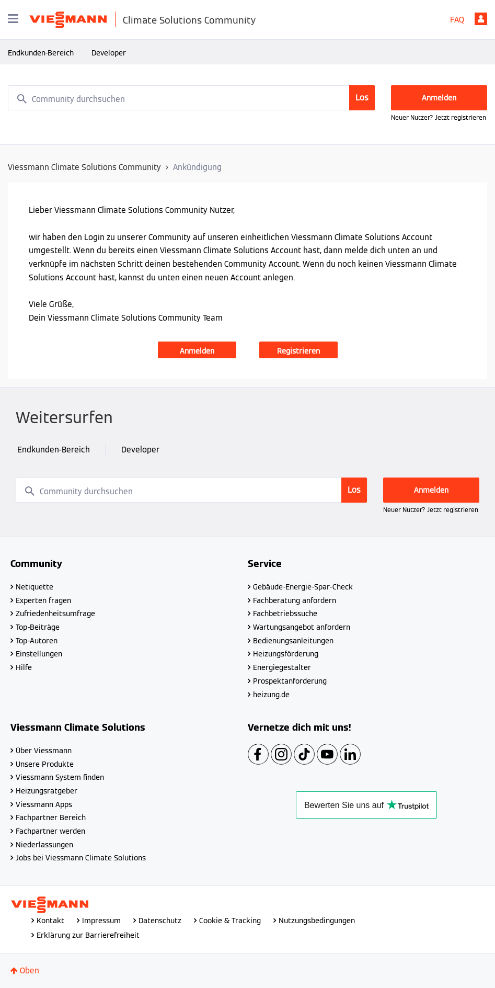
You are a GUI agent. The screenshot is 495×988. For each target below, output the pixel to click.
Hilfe (24, 667)
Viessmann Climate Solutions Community (84, 167)
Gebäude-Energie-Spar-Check (303, 587)
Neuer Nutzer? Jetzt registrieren (438, 117)
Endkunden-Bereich (41, 53)
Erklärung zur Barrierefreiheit (88, 935)
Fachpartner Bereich (51, 817)
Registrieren (298, 351)
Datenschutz (160, 920)
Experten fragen (43, 600)
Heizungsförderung (285, 653)
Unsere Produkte (45, 764)
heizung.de (271, 694)
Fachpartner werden (50, 831)
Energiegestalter (282, 667)
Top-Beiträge (38, 627)
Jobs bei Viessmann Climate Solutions (81, 857)
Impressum (101, 920)
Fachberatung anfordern (294, 600)
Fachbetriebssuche (285, 613)
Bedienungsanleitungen (293, 640)
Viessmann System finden (60, 777)
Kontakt (50, 920)
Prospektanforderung (290, 681)
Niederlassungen (44, 844)
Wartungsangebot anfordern (301, 627)
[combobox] (191, 97)
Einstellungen (39, 653)
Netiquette (34, 587)
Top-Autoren (36, 640)
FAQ (457, 20)
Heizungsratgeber (46, 791)
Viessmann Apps (44, 804)
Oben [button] (29, 970)
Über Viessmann (44, 750)
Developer (108, 53)
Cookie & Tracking (230, 920)
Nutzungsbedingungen (317, 920)
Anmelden (481, 19)
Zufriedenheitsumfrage (55, 613)
